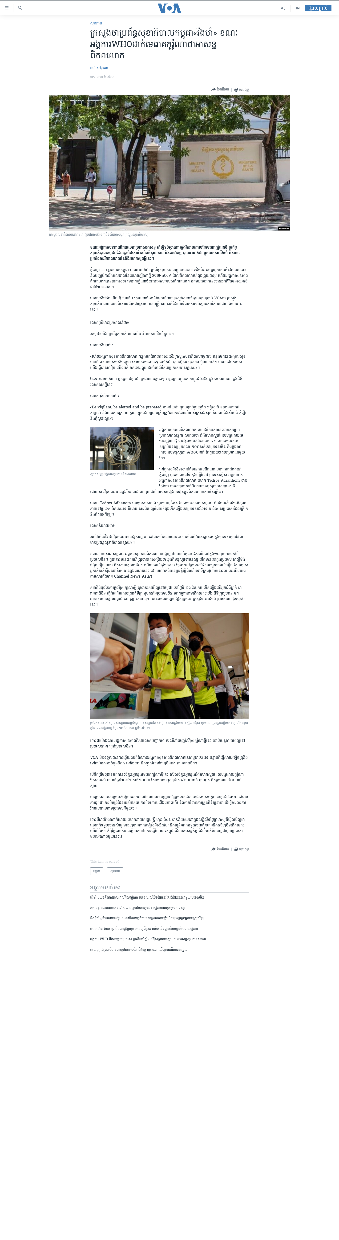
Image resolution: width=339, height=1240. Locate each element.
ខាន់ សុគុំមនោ (99, 68)
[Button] (220, 89)
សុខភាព (96, 23)
